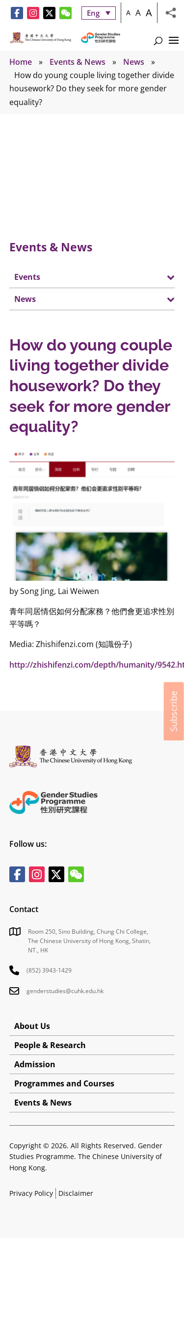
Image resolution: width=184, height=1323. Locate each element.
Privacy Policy (31, 1193)
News (133, 61)
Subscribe (174, 711)
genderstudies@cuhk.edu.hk (65, 991)
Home (20, 61)
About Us (32, 1026)
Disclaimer (75, 1193)
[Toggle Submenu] (157, 277)
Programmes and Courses (64, 1083)
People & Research (50, 1045)
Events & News (77, 61)
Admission (34, 1064)
